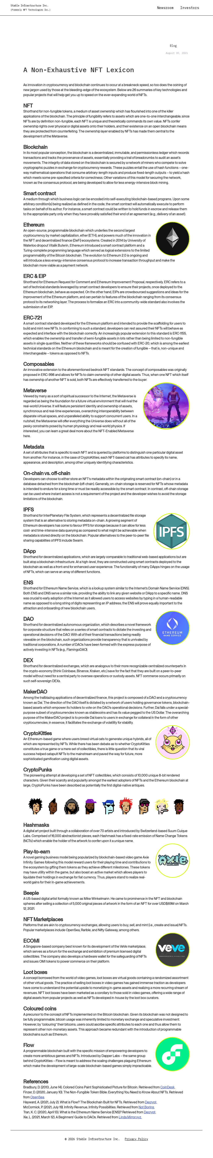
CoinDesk (167, 1087)
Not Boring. (147, 1107)
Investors (189, 8)
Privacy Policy (136, 1139)
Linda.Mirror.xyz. (130, 1117)
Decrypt (150, 1102)
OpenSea (37, 1097)
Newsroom (165, 8)
